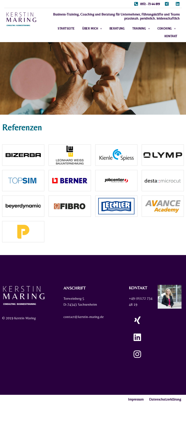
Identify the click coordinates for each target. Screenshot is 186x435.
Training (141, 28)
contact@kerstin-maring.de (83, 317)
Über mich (92, 28)
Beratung (117, 28)
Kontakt (170, 36)
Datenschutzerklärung (165, 399)
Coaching (166, 28)
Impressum (136, 399)
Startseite (66, 28)
